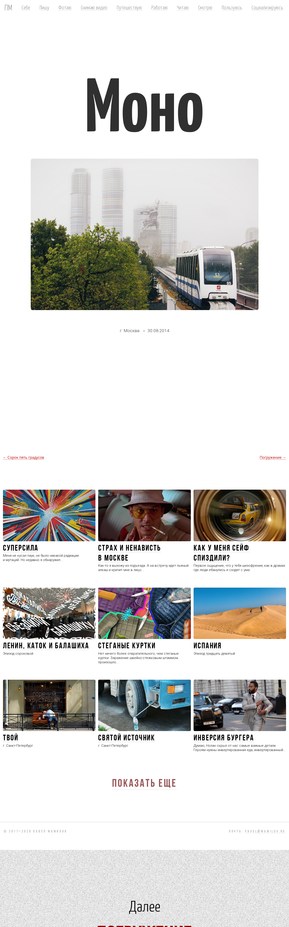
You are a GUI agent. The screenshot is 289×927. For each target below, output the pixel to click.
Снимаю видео (94, 7)
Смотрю (205, 7)
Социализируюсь (267, 7)
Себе (26, 7)
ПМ (8, 7)
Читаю (183, 7)
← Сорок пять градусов (23, 457)
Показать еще (144, 784)
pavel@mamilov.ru (265, 831)
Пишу (44, 7)
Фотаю (65, 7)
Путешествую (129, 7)
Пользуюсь (232, 7)
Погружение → (273, 457)
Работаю (159, 7)
